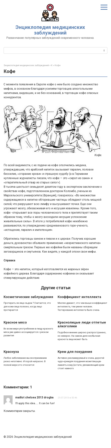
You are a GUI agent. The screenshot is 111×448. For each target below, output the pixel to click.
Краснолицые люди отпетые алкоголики (82, 324)
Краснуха (11, 352)
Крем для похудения (75, 352)
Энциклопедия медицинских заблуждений (50, 30)
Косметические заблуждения (28, 297)
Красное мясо (15, 322)
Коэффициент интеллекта (79, 297)
